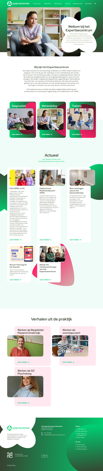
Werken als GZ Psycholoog (26, 372)
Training (67, 3)
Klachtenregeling (82, 449)
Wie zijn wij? (37, 3)
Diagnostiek (47, 3)
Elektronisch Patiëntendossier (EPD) (47, 190)
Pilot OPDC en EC (17, 188)
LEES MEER (16, 134)
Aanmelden (88, 3)
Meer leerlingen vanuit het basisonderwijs (77, 190)
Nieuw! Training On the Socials (18, 266)
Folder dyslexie (81, 429)
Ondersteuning (77, 3)
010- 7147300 (47, 433)
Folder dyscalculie (82, 431)
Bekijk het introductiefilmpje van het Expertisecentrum (48, 268)
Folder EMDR (80, 437)
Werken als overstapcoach (71, 331)
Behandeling (58, 3)
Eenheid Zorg (81, 444)
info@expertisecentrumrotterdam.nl (54, 435)
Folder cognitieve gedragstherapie (82, 434)
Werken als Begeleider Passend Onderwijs (31, 331)
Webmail (45, 455)
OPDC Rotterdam (82, 447)
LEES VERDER (14, 240)
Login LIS (45, 457)
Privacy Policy (11, 465)
